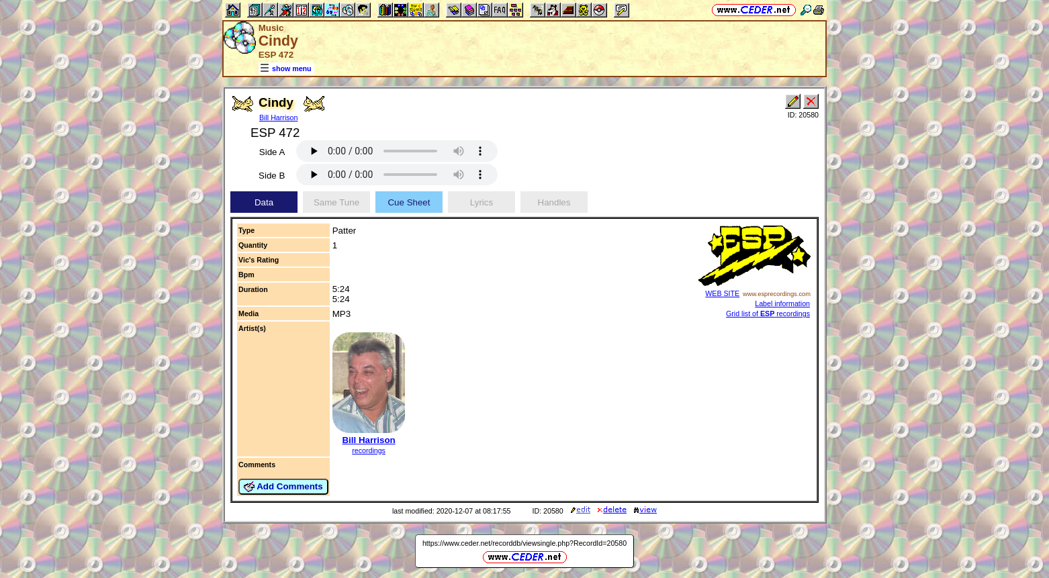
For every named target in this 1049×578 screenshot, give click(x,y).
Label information (782, 303)
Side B (272, 176)
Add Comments (283, 486)
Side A (272, 152)
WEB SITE (722, 293)
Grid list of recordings (768, 313)
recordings (368, 450)
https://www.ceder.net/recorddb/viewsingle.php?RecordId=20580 (524, 543)
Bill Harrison (278, 117)
